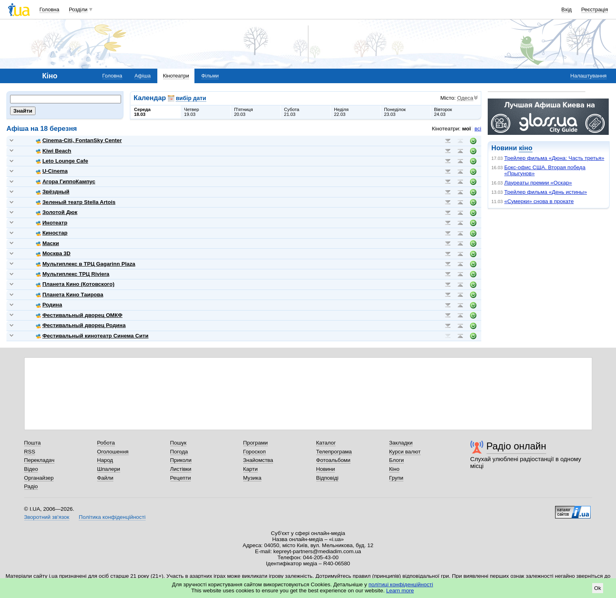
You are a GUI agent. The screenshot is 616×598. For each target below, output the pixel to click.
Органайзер (39, 478)
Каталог (326, 443)
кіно (525, 148)
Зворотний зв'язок (46, 517)
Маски (47, 243)
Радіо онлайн (517, 446)
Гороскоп (254, 452)
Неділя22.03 (341, 112)
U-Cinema (52, 171)
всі (477, 129)
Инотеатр (51, 223)
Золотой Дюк (56, 212)
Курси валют (405, 452)
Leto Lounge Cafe (62, 161)
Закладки (401, 443)
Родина (49, 305)
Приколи (181, 460)
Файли (105, 478)
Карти (250, 469)
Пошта (32, 443)
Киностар (51, 233)
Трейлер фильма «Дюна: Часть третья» (554, 158)
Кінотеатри (176, 76)
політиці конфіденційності (401, 584)
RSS (29, 452)
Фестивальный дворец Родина (81, 325)
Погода (179, 452)
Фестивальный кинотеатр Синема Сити (92, 336)
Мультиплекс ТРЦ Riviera (72, 274)
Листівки (181, 469)
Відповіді (327, 478)
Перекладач (39, 460)
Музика (252, 478)
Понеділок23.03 (395, 112)
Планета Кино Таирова (69, 295)
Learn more (400, 591)
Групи (396, 478)
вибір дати (191, 98)
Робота (106, 443)
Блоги (396, 460)
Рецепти (180, 478)
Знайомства (258, 460)
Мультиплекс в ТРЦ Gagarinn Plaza (85, 264)
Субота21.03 (291, 112)
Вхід (567, 9)
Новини (325, 469)
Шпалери (108, 469)
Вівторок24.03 (443, 112)
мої (466, 129)
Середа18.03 (142, 112)
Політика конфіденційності (112, 517)
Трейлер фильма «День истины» (545, 192)
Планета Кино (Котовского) (75, 284)
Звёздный (52, 192)
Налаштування (588, 76)
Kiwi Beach (53, 151)
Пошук (178, 443)
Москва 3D (53, 253)
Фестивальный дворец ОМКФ (79, 315)
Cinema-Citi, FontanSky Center (79, 140)
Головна (49, 9)
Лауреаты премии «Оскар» (538, 183)
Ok (597, 588)
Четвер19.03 (191, 112)
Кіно (394, 469)
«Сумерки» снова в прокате (539, 201)
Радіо (31, 486)
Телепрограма (334, 452)
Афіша (142, 76)
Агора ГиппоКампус (65, 181)
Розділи (78, 9)
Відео (31, 469)
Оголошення (113, 452)
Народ (105, 460)
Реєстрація (594, 9)
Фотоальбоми (333, 460)
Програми (255, 443)
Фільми (210, 76)
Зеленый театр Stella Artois (75, 202)
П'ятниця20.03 (243, 112)
